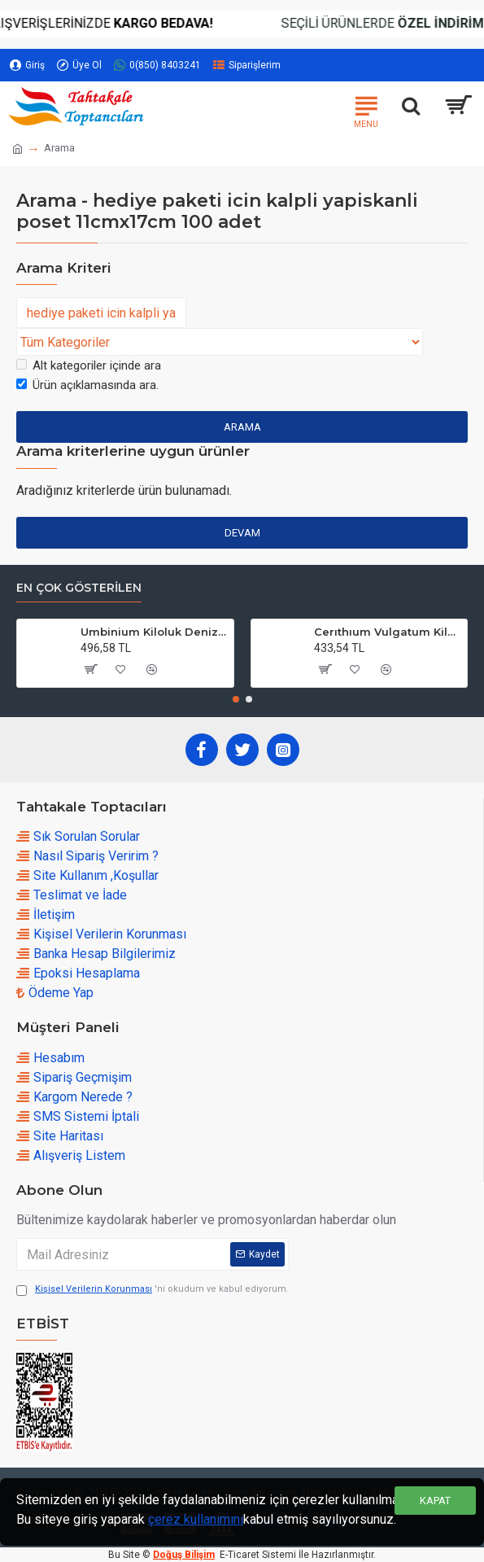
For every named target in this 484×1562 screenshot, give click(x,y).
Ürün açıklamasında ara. (87, 385)
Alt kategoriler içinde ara (88, 365)
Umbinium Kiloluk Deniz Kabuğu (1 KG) (154, 631)
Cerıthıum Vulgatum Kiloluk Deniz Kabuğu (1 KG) (387, 631)
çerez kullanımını (195, 1519)
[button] (236, 699)
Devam (242, 533)
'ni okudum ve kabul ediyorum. (152, 1290)
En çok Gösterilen (79, 588)
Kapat (435, 1500)
